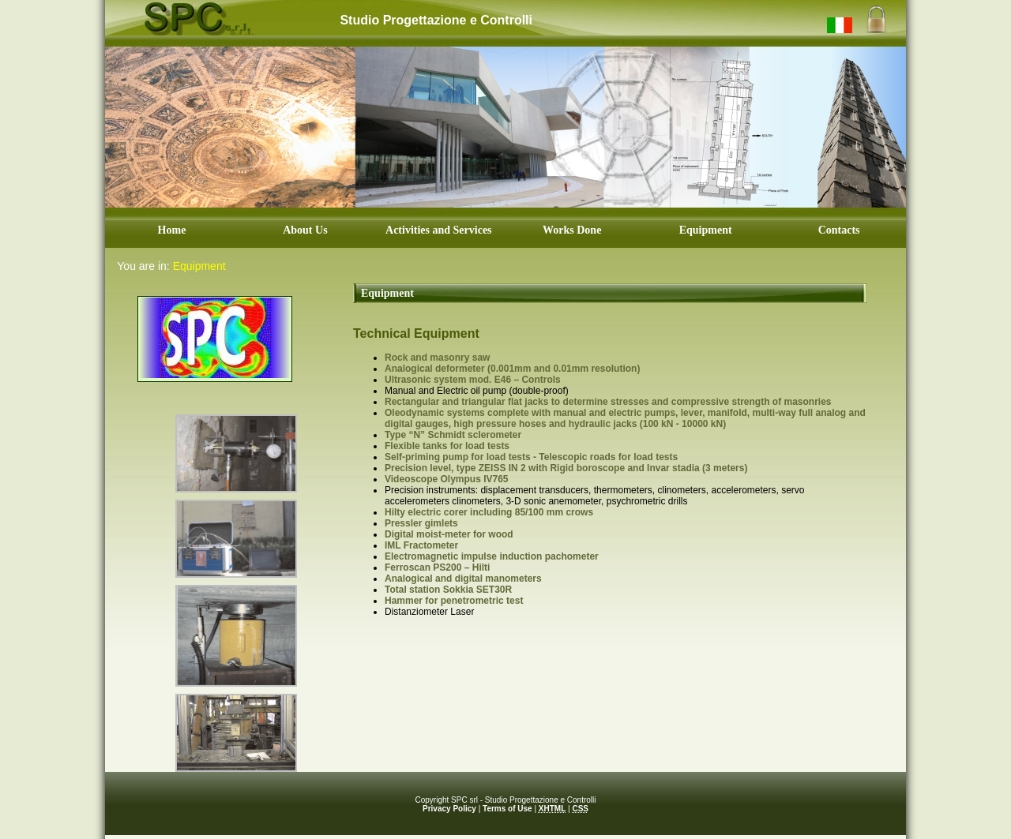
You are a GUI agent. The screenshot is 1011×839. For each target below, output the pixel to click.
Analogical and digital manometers (463, 578)
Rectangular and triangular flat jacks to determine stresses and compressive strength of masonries (608, 401)
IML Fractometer (421, 545)
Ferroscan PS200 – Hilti (437, 567)
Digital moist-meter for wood (449, 534)
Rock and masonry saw (437, 357)
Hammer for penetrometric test (454, 600)
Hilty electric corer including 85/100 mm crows (489, 512)
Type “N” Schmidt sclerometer (453, 434)
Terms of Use (507, 808)
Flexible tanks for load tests (447, 445)
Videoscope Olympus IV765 (447, 479)
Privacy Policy (449, 808)
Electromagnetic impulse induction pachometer (492, 556)
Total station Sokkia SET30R (448, 589)
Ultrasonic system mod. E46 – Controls (473, 379)
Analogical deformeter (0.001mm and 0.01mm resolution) (512, 368)
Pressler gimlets (421, 523)
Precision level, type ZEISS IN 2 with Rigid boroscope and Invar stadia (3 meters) (566, 468)
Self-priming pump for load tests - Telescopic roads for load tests (531, 457)
